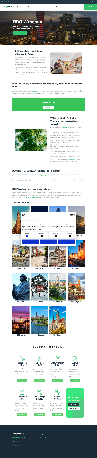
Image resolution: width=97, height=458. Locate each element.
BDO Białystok (76, 302)
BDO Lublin (21, 335)
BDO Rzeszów (58, 302)
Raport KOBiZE (57, 397)
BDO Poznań (21, 268)
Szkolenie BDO (22, 397)
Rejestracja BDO (22, 364)
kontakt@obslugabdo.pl (10, 1)
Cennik (29, 6)
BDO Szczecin (39, 335)
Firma (18, 6)
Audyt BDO (75, 364)
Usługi (24, 6)
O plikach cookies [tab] (67, 218)
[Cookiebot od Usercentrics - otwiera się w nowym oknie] (69, 215)
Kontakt (55, 6)
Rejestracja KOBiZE (39, 397)
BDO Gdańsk (76, 268)
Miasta (43, 6)
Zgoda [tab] (30, 218)
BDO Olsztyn (57, 335)
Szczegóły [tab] (48, 218)
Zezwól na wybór (48, 241)
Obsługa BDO (40, 364)
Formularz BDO (90, 6)
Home (45, 42)
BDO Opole (57, 268)
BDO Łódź (39, 302)
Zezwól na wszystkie (66, 241)
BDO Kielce (39, 268)
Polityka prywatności (67, 446)
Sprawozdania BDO (57, 364)
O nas (64, 437)
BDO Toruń (21, 302)
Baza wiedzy (37, 6)
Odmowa (31, 241)
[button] (48, 107)
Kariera (64, 443)
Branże (49, 6)
